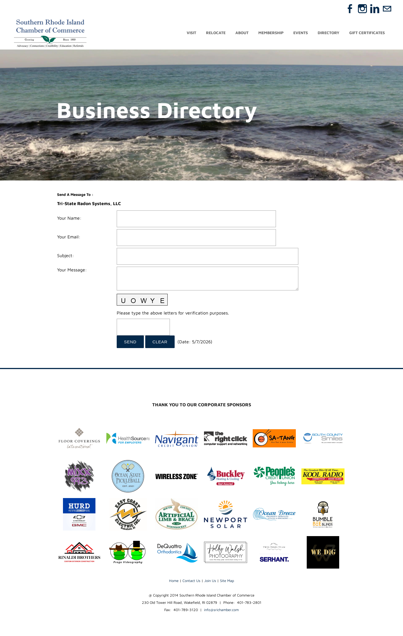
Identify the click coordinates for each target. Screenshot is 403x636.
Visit (191, 32)
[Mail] (387, 8)
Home (174, 580)
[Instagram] (362, 8)
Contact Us (191, 580)
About (242, 32)
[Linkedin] (374, 8)
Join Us (210, 580)
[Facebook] (350, 8)
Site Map (227, 580)
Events (300, 32)
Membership (270, 32)
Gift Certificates (367, 32)
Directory (328, 32)
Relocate (216, 32)
